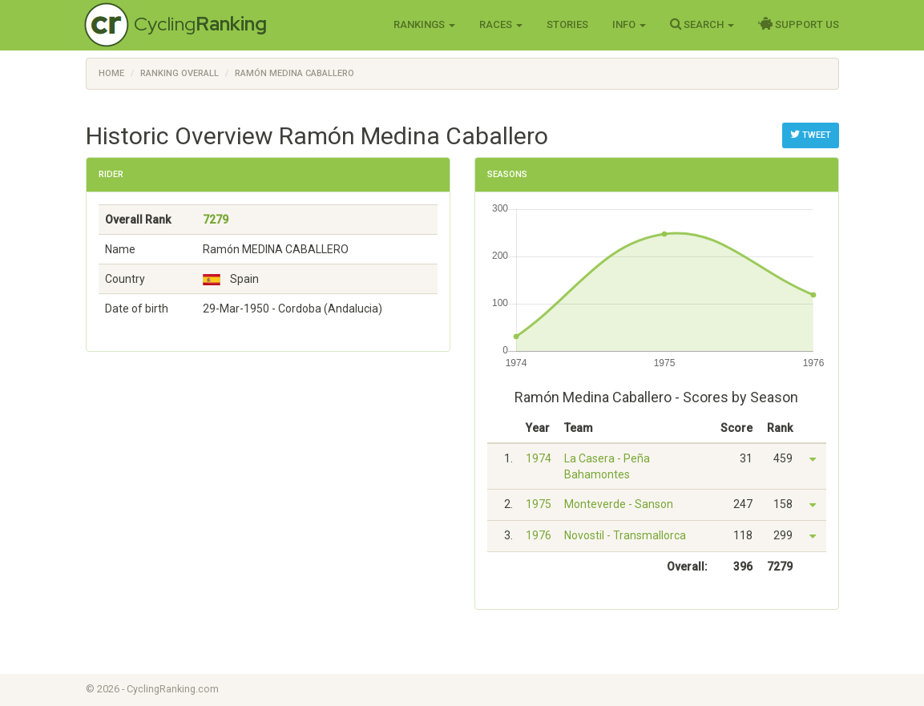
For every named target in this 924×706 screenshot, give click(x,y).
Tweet (810, 134)
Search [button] (702, 24)
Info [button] (629, 24)
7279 (215, 219)
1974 (538, 458)
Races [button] (501, 24)
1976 (538, 535)
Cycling (200, 23)
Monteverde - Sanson (618, 504)
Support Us (798, 24)
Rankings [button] (424, 24)
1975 (538, 504)
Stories (567, 24)
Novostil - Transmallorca (625, 535)
